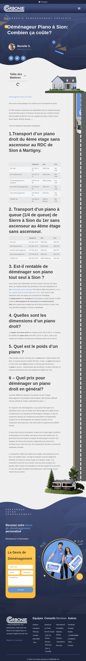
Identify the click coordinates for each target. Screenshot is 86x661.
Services (61, 615)
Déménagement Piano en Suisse (20, 97)
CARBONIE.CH (53, 656)
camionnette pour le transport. (22, 289)
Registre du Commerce (14, 637)
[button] (79, 8)
